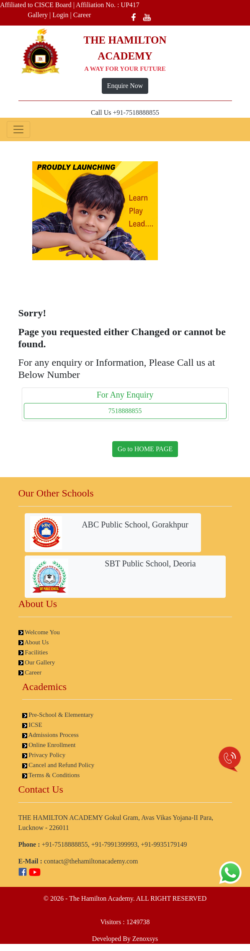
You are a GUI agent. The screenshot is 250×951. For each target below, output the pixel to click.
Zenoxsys (145, 938)
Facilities (33, 652)
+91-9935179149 (164, 844)
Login (60, 14)
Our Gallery (36, 662)
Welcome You (39, 632)
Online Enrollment (49, 745)
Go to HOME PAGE (145, 448)
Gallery (38, 14)
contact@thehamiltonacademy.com (91, 861)
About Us (33, 642)
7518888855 (125, 410)
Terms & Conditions (51, 775)
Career (82, 14)
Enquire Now (125, 85)
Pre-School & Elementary (58, 714)
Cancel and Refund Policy (58, 765)
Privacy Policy (44, 755)
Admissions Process (50, 734)
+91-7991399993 (114, 844)
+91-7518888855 (136, 112)
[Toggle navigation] (18, 129)
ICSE (32, 724)
